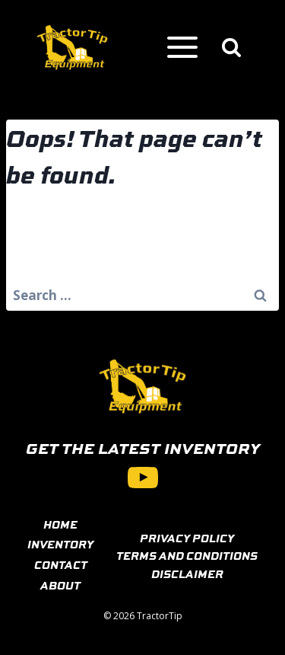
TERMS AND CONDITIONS (187, 555)
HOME (60, 524)
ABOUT (60, 585)
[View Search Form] (231, 47)
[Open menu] (182, 47)
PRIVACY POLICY (187, 537)
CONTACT (60, 564)
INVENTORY (60, 543)
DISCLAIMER (187, 573)
